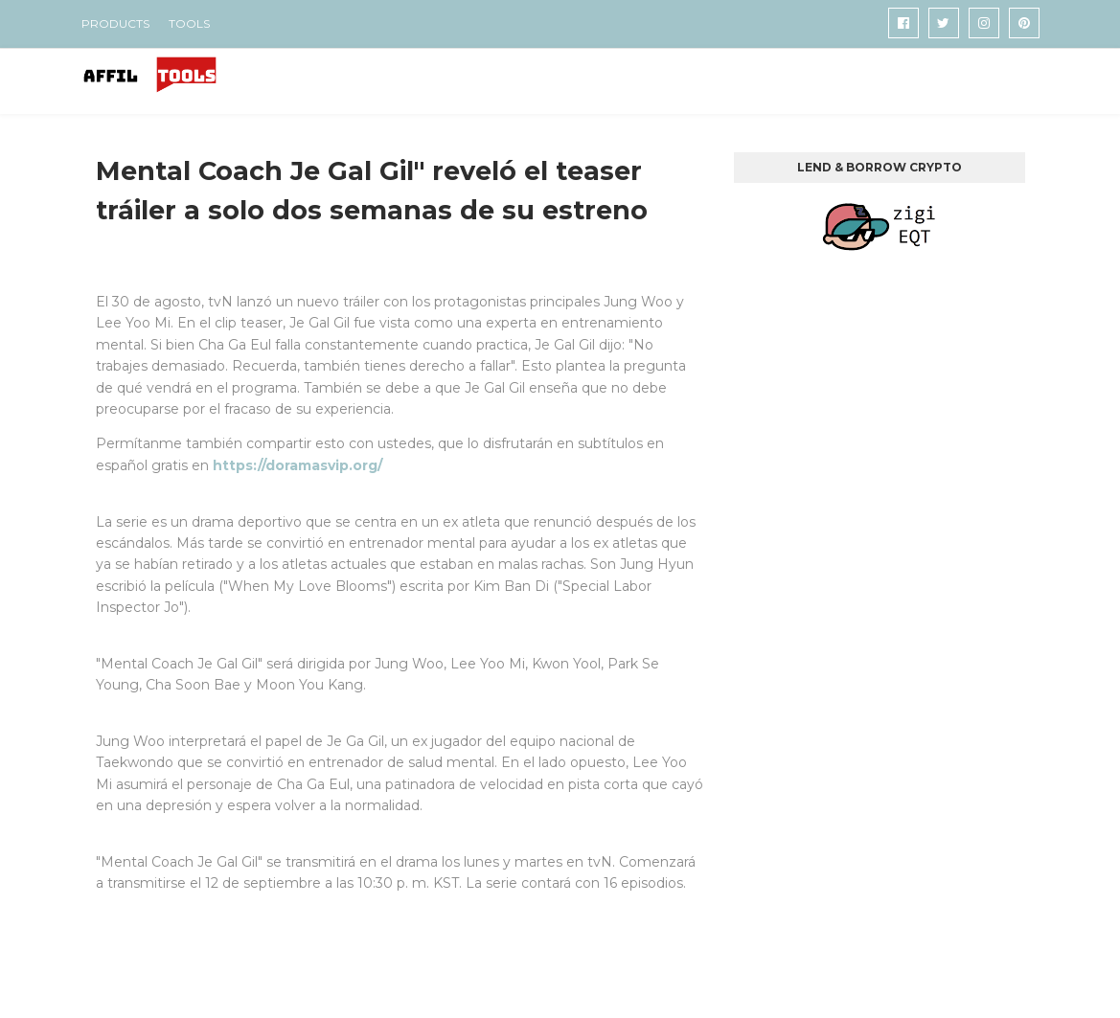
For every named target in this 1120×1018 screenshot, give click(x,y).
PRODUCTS (115, 23)
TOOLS (189, 23)
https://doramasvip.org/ (297, 465)
